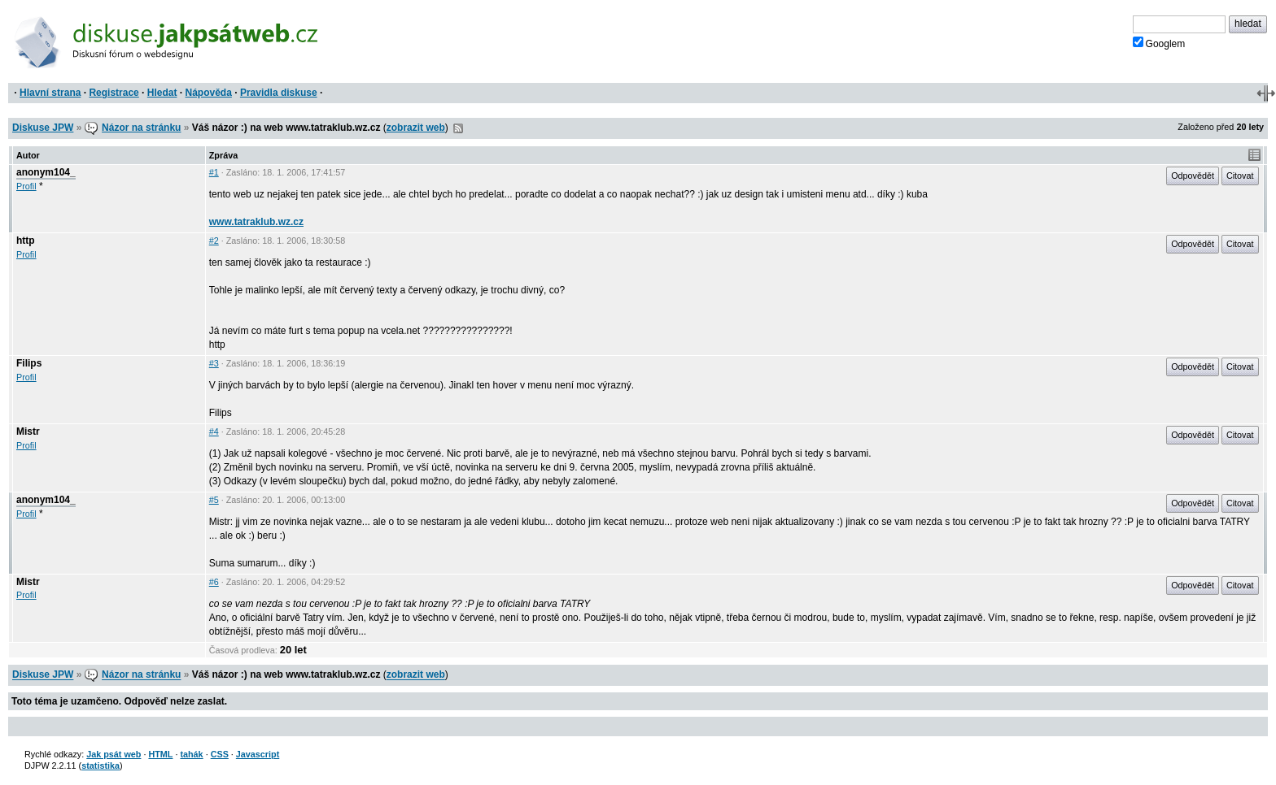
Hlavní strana (50, 92)
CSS (220, 754)
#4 (214, 431)
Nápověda (209, 92)
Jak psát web (113, 754)
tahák (191, 754)
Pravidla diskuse (278, 92)
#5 (214, 500)
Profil (26, 186)
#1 (214, 172)
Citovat (1240, 175)
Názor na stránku (141, 127)
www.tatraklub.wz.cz (256, 222)
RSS (458, 128)
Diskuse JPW (42, 127)
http (25, 240)
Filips (29, 363)
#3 (214, 363)
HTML (160, 754)
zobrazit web (416, 127)
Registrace (113, 92)
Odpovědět (1192, 175)
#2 (214, 240)
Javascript (257, 754)
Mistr (28, 431)
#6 (214, 582)
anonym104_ (46, 172)
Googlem (1159, 43)
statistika (100, 765)
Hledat (162, 92)
